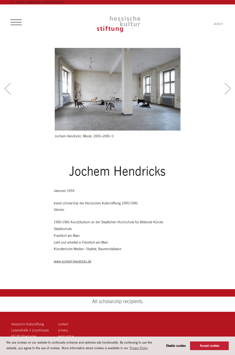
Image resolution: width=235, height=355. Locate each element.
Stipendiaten (34, 2)
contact (63, 324)
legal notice (66, 336)
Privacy (63, 330)
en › (13, 2)
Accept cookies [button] (209, 346)
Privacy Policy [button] (139, 348)
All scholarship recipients (117, 301)
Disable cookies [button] (176, 346)
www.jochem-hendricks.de (72, 261)
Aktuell (20, 2)
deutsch (218, 23)
